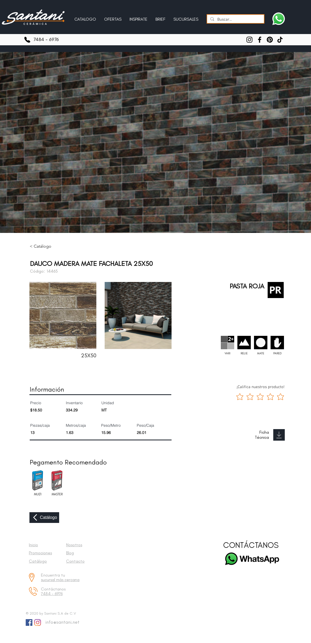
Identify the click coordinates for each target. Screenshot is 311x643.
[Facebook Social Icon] (29, 622)
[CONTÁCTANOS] (250, 545)
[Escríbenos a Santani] (279, 19)
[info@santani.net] (61, 622)
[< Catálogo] (44, 246)
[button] (138, 17)
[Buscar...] (235, 20)
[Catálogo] (44, 517)
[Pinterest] (270, 40)
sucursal (48, 579)
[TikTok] (280, 40)
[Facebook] (260, 40)
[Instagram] (249, 40)
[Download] (279, 435)
